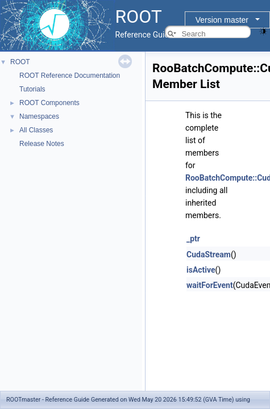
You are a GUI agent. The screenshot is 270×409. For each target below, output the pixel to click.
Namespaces (39, 116)
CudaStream (208, 254)
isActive (200, 269)
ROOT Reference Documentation (69, 76)
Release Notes (41, 144)
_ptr (193, 238)
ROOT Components (49, 103)
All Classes (36, 130)
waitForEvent (209, 285)
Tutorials (32, 89)
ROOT (20, 62)
